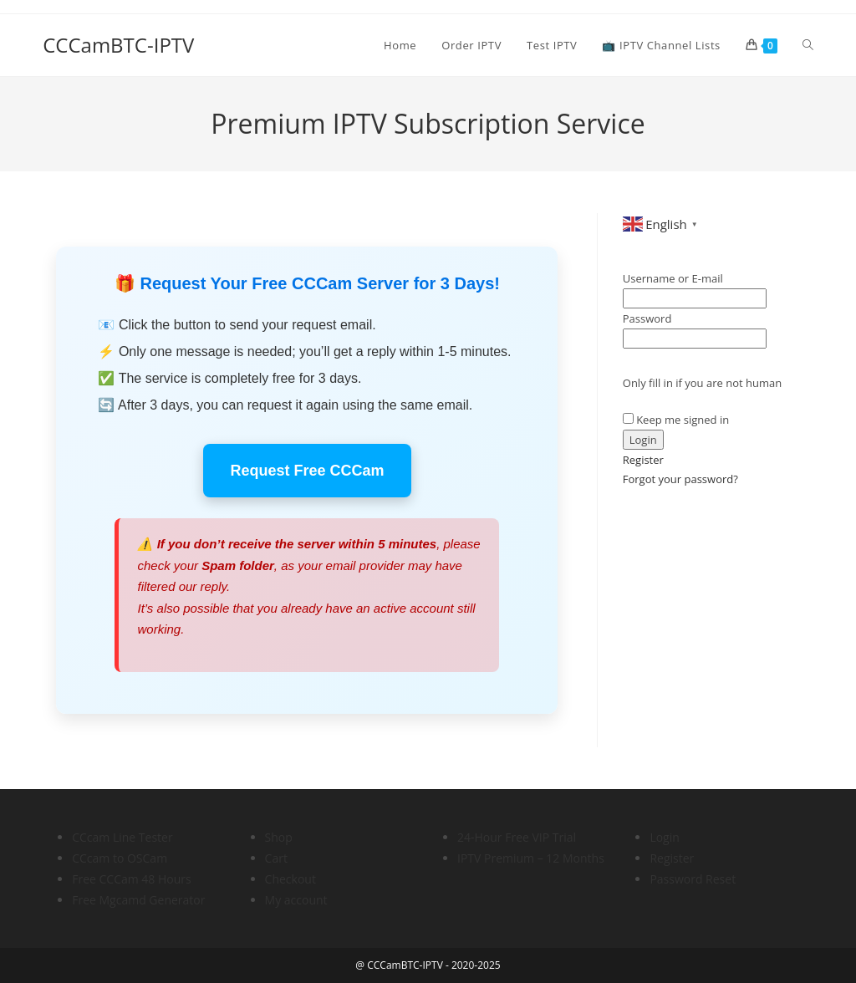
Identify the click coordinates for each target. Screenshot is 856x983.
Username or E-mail (673, 278)
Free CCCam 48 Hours (131, 879)
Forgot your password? (680, 478)
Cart (276, 858)
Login (664, 837)
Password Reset (693, 879)
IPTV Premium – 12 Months (530, 858)
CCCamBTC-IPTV (118, 45)
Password (647, 318)
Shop (279, 837)
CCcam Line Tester (122, 837)
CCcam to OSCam (119, 858)
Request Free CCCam (307, 470)
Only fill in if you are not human (702, 382)
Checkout (290, 879)
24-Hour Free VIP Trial (516, 837)
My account (296, 900)
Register (643, 459)
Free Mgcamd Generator (138, 900)
